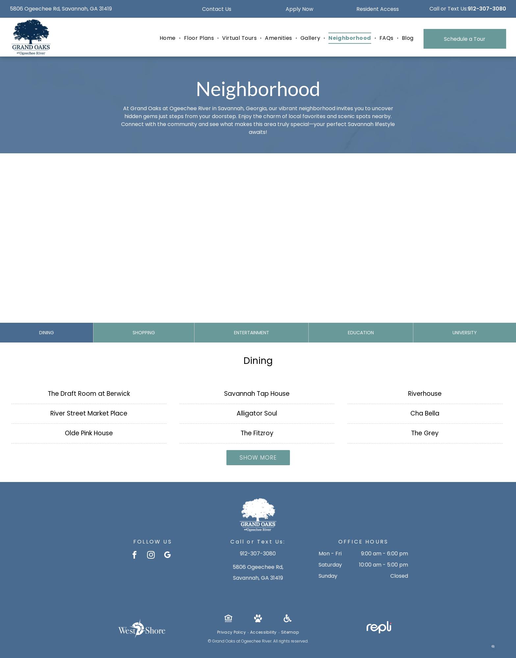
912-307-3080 (487, 9)
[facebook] (134, 555)
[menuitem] (168, 38)
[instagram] (151, 555)
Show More (258, 458)
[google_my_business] (167, 555)
